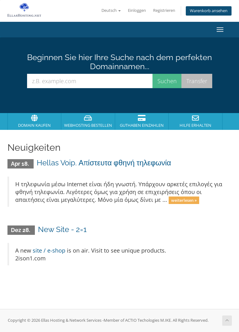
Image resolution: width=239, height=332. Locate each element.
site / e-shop (49, 250)
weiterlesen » (184, 200)
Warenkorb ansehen (208, 10)
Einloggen (137, 10)
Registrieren (164, 10)
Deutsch (111, 10)
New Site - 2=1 (62, 229)
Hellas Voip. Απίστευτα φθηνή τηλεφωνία (104, 162)
